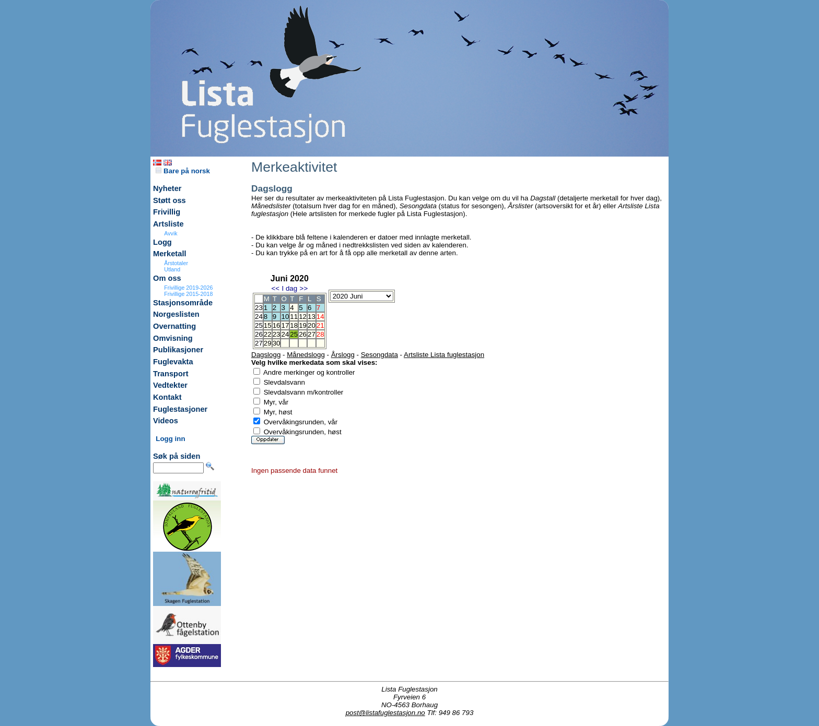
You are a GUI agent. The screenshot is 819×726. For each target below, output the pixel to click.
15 (268, 325)
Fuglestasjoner (180, 409)
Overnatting (174, 326)
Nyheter (167, 188)
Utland (172, 269)
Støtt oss (169, 200)
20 (311, 325)
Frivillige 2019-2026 (188, 287)
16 (276, 325)
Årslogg (343, 355)
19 (303, 325)
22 (268, 334)
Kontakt (167, 397)
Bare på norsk (183, 171)
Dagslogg (265, 355)
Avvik (170, 233)
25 (294, 334)
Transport (171, 374)
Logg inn (170, 439)
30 (276, 343)
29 (268, 343)
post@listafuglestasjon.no (385, 713)
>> (304, 288)
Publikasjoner (178, 350)
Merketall (169, 253)
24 (285, 334)
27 (311, 334)
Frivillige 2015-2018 (188, 294)
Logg (162, 242)
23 (276, 334)
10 (285, 316)
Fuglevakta (173, 362)
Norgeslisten (176, 314)
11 (294, 316)
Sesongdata (379, 355)
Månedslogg (306, 355)
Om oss (167, 278)
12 (303, 316)
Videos (165, 420)
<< (275, 288)
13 (311, 316)
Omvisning (173, 338)
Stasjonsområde (183, 303)
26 (303, 334)
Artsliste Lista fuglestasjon (444, 355)
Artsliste (168, 224)
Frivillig (166, 212)
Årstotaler (176, 263)
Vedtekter (170, 385)
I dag (289, 288)
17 (285, 325)
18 (294, 325)
